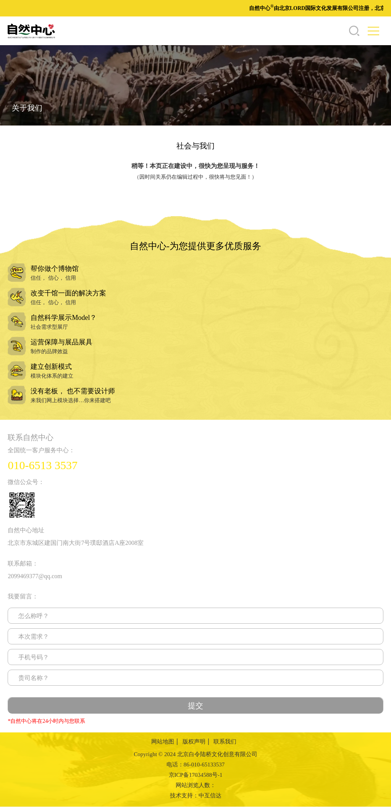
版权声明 (194, 742)
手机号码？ (33, 657)
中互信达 (210, 795)
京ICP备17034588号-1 (196, 775)
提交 (195, 705)
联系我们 (224, 742)
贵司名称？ (33, 678)
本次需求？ (33, 636)
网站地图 (162, 742)
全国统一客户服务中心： (41, 450)
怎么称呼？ (33, 616)
